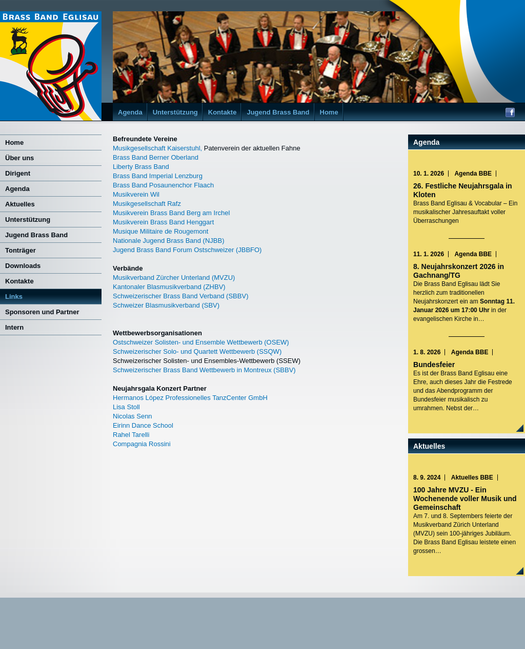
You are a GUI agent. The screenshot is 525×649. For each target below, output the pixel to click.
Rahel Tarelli (131, 434)
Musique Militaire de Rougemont (160, 231)
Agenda (130, 112)
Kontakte (222, 112)
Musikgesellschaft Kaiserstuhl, (157, 148)
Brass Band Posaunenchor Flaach (163, 185)
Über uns (19, 158)
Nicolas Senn (132, 416)
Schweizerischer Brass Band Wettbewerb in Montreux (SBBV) (204, 370)
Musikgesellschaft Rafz (147, 203)
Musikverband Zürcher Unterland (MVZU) (174, 277)
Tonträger (20, 250)
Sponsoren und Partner (42, 312)
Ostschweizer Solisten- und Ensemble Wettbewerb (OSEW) (201, 342)
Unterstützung (175, 112)
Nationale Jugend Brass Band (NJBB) (169, 240)
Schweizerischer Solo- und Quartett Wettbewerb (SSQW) (197, 351)
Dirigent (17, 173)
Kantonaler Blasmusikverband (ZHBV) (169, 287)
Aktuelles (20, 204)
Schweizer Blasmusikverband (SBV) (166, 305)
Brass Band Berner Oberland (155, 157)
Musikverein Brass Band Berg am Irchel (171, 213)
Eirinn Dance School (143, 425)
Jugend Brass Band (278, 112)
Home (329, 112)
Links (14, 296)
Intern (14, 327)
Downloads (23, 266)
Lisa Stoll (126, 407)
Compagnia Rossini (142, 444)
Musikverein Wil (136, 194)
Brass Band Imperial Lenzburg (158, 176)
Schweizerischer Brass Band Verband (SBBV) (180, 296)
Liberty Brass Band (141, 166)
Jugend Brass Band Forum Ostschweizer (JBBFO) (187, 250)
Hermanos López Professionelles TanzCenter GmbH (190, 398)
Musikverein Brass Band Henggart (163, 222)
